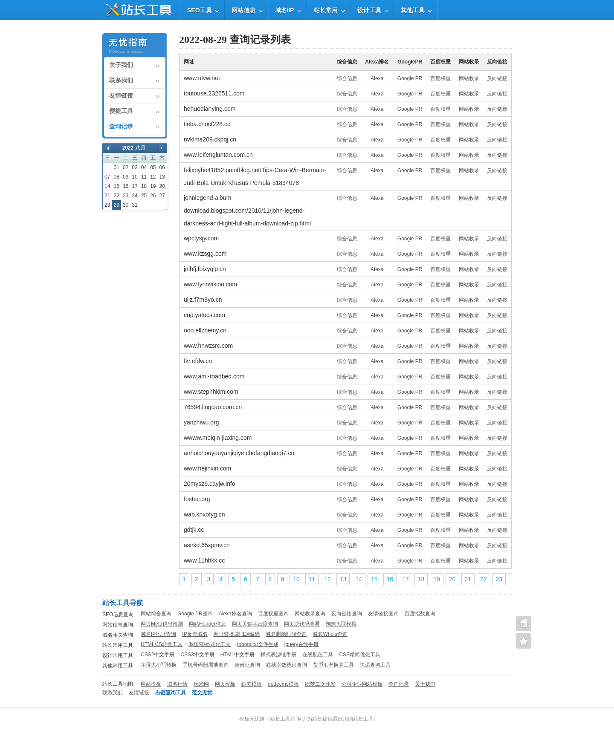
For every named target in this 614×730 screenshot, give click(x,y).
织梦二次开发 (320, 684)
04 (144, 167)
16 (125, 186)
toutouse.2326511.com (214, 93)
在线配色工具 (317, 655)
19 (153, 186)
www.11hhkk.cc (204, 560)
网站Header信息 (207, 624)
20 (162, 186)
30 (125, 205)
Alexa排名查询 (235, 614)
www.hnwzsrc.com (208, 345)
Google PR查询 (195, 614)
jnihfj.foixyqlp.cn (205, 268)
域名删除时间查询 (286, 634)
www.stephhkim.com (211, 391)
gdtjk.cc (194, 529)
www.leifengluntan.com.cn (218, 154)
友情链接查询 (383, 614)
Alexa (377, 78)
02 (125, 167)
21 (107, 196)
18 (144, 186)
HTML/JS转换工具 (161, 644)
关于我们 (121, 65)
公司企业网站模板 (362, 684)
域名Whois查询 (330, 634)
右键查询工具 (170, 692)
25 (144, 196)
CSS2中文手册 (157, 655)
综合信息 (347, 78)
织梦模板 (251, 684)
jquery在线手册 (301, 644)
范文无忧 (202, 692)
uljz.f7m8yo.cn (203, 299)
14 (107, 186)
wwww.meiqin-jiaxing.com (218, 437)
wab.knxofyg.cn (204, 514)
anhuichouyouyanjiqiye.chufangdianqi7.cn (239, 453)
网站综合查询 (156, 614)
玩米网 (201, 684)
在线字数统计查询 (286, 665)
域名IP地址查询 (158, 634)
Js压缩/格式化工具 (209, 644)
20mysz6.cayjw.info (209, 483)
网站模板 (151, 684)
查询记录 (121, 127)
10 (134, 177)
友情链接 (121, 96)
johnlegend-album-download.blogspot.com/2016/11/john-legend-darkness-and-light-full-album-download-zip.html (247, 210)
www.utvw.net (202, 78)
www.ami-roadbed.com (214, 376)
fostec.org (197, 499)
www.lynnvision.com (210, 284)
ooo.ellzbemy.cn (205, 330)
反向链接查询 (346, 614)
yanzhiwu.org (201, 422)
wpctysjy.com (201, 238)
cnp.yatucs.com (204, 315)
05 (153, 167)
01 (116, 167)
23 (125, 196)
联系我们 (121, 81)
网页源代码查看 (302, 624)
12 (153, 177)
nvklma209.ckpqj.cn (210, 139)
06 (162, 167)
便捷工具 (121, 111)
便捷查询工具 (523, 641)
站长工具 (363, 719)
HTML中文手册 (237, 655)
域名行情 (177, 684)
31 (134, 205)
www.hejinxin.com (207, 468)
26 (153, 196)
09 (125, 177)
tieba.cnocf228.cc (207, 124)
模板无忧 (249, 719)
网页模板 (225, 684)
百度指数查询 (420, 614)
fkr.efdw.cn (198, 361)
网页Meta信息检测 (162, 624)
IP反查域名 (194, 634)
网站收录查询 (310, 614)
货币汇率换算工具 (333, 665)
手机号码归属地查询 (205, 665)
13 (162, 177)
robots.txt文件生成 (257, 644)
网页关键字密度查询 (255, 624)
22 (116, 196)
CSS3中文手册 (197, 655)
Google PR (410, 78)
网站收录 (469, 78)
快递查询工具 (375, 665)
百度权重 (440, 78)
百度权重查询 (273, 614)
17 (134, 186)
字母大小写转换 (159, 665)
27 (162, 196)
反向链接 (497, 78)
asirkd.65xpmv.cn (207, 545)
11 (144, 177)
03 (134, 167)
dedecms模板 (283, 684)
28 (107, 205)
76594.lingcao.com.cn (213, 407)
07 (107, 177)
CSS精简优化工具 (359, 655)
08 (116, 177)
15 (116, 186)
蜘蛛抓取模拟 (341, 624)
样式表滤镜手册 (278, 655)
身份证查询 (247, 665)
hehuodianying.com (209, 108)
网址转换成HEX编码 (237, 634)
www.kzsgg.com (205, 253)
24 (134, 196)
